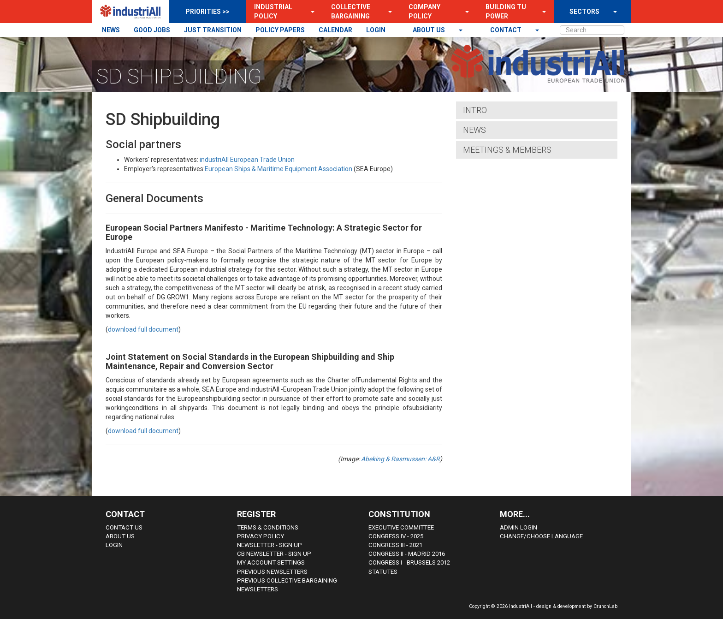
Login (114, 545)
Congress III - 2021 (395, 545)
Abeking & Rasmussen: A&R (400, 459)
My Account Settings (271, 562)
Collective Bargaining (350, 11)
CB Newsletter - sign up (274, 553)
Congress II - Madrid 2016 (406, 553)
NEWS (111, 30)
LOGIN (375, 30)
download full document (143, 329)
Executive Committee (401, 527)
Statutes (382, 571)
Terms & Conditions (267, 527)
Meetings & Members (507, 150)
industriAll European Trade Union (247, 159)
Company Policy (424, 11)
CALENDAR (335, 30)
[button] (309, 11)
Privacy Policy (260, 536)
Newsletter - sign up (269, 545)
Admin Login (518, 527)
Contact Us (124, 527)
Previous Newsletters (272, 571)
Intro (475, 110)
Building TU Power (506, 11)
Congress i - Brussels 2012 (409, 562)
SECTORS (584, 11)
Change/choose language (541, 536)
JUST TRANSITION (213, 30)
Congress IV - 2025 (395, 536)
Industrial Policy (273, 11)
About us (429, 30)
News (474, 130)
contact (506, 30)
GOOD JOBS (152, 30)
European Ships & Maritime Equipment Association (278, 169)
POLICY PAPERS (280, 30)
